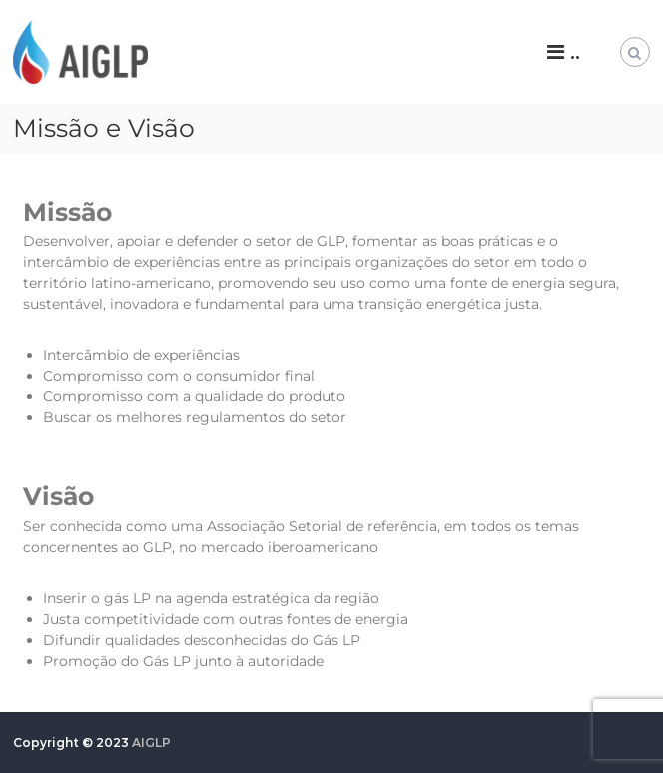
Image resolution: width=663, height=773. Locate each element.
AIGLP (151, 742)
